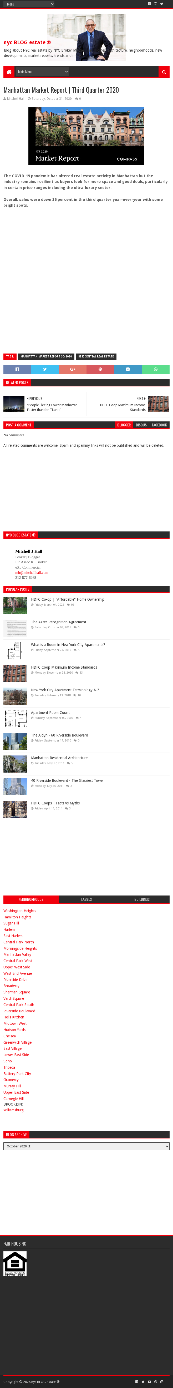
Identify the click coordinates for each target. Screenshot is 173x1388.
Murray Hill (12, 1086)
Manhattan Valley (17, 954)
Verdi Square (13, 998)
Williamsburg (13, 1110)
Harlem (9, 929)
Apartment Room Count (50, 712)
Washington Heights (19, 911)
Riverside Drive (15, 980)
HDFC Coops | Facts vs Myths (55, 803)
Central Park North (18, 942)
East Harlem (13, 936)
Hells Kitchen (13, 1017)
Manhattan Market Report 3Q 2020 (46, 356)
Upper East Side (16, 1092)
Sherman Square (16, 992)
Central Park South (18, 1005)
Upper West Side (16, 967)
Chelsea (9, 1036)
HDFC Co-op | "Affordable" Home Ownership (67, 599)
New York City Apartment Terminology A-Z (65, 690)
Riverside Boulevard (19, 1011)
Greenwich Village (17, 1042)
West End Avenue (17, 973)
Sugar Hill (11, 923)
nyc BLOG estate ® (27, 42)
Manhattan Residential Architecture (59, 758)
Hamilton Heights (17, 917)
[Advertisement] (42, 856)
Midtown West (15, 1023)
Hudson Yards (14, 1030)
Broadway (11, 986)
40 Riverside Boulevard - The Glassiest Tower (67, 780)
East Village (12, 1048)
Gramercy (11, 1080)
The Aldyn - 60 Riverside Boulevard (59, 735)
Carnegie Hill (13, 1099)
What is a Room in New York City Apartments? (68, 645)
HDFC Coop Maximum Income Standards (64, 667)
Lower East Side (16, 1055)
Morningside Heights (20, 948)
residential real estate (96, 356)
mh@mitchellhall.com (31, 573)
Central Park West (17, 961)
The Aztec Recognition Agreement (58, 622)
